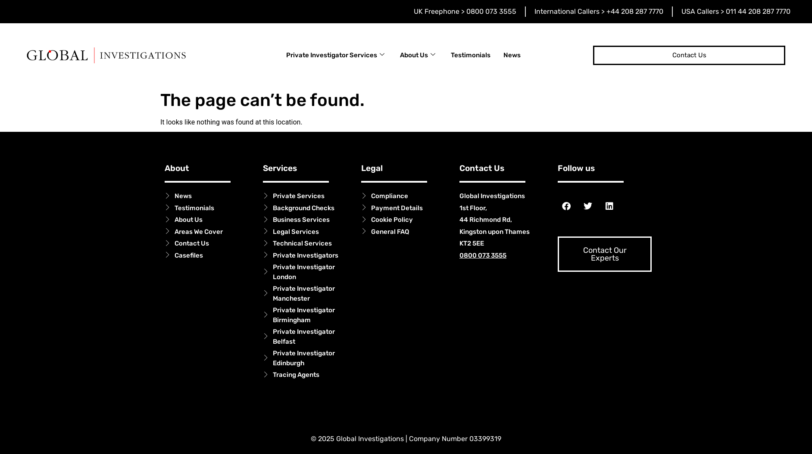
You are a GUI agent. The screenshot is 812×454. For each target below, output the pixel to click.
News (512, 55)
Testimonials (470, 55)
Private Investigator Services (335, 55)
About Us (417, 55)
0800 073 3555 (482, 255)
